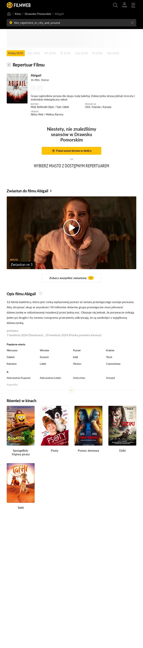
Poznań (77, 350)
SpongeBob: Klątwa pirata (21, 452)
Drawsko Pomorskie (38, 13)
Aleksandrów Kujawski (19, 377)
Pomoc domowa (88, 450)
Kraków (110, 350)
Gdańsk (11, 357)
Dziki (122, 450)
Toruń (109, 357)
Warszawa (12, 350)
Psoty (54, 450)
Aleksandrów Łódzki (50, 377)
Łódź (75, 357)
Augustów (12, 384)
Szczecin (44, 357)
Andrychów (79, 377)
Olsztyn (77, 363)
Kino (18, 13)
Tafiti (21, 507)
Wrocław (44, 350)
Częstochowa (113, 363)
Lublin (43, 363)
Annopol (110, 377)
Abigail (36, 75)
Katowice (12, 363)
